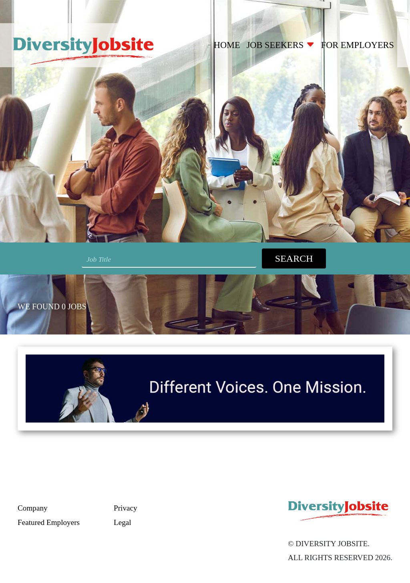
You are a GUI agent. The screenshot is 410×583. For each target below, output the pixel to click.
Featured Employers (49, 522)
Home (227, 45)
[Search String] (169, 260)
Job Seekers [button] (281, 45)
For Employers (357, 45)
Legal (122, 522)
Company (33, 508)
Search (294, 258)
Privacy (125, 508)
